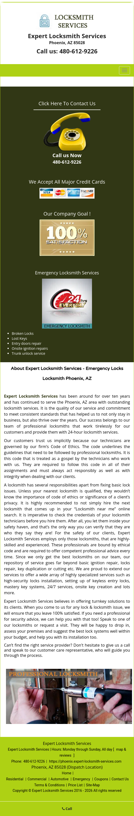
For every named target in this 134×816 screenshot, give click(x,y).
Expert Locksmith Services (31, 396)
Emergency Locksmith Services (67, 273)
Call (67, 808)
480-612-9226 (78, 51)
